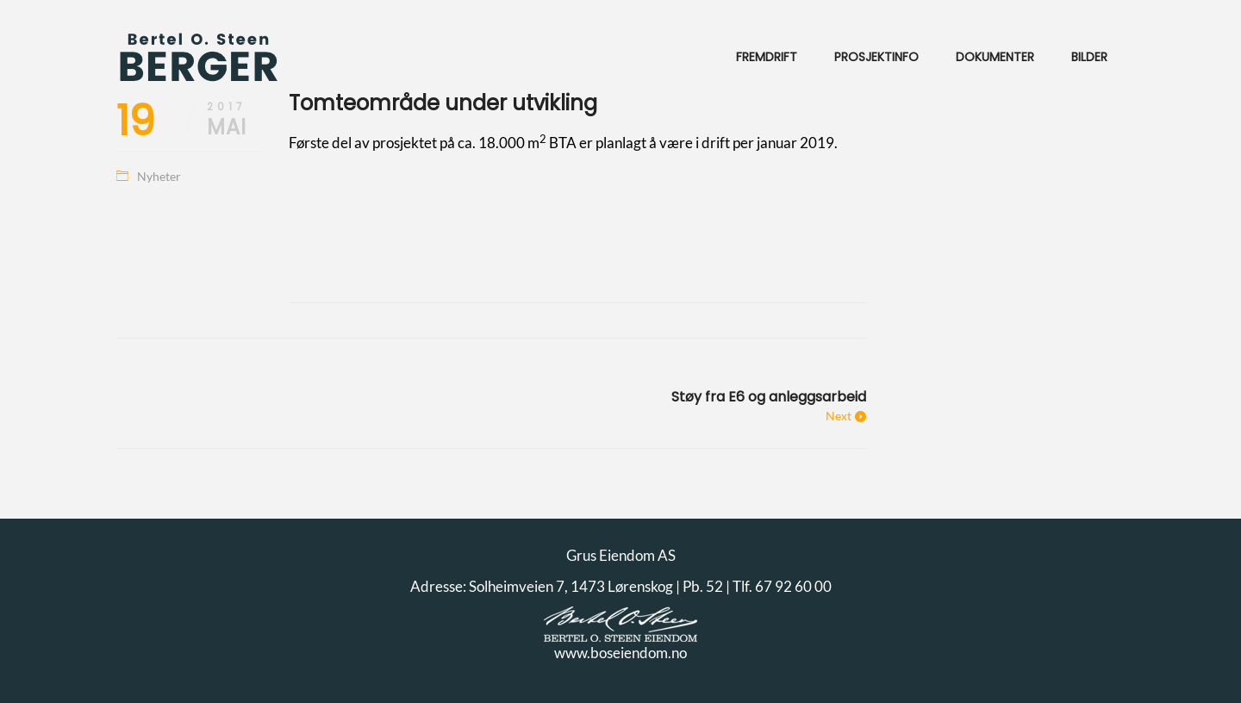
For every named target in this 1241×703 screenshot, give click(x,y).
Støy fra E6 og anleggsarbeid (768, 397)
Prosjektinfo (876, 56)
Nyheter (159, 176)
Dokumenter (995, 56)
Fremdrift (766, 56)
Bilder (1089, 56)
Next (838, 415)
